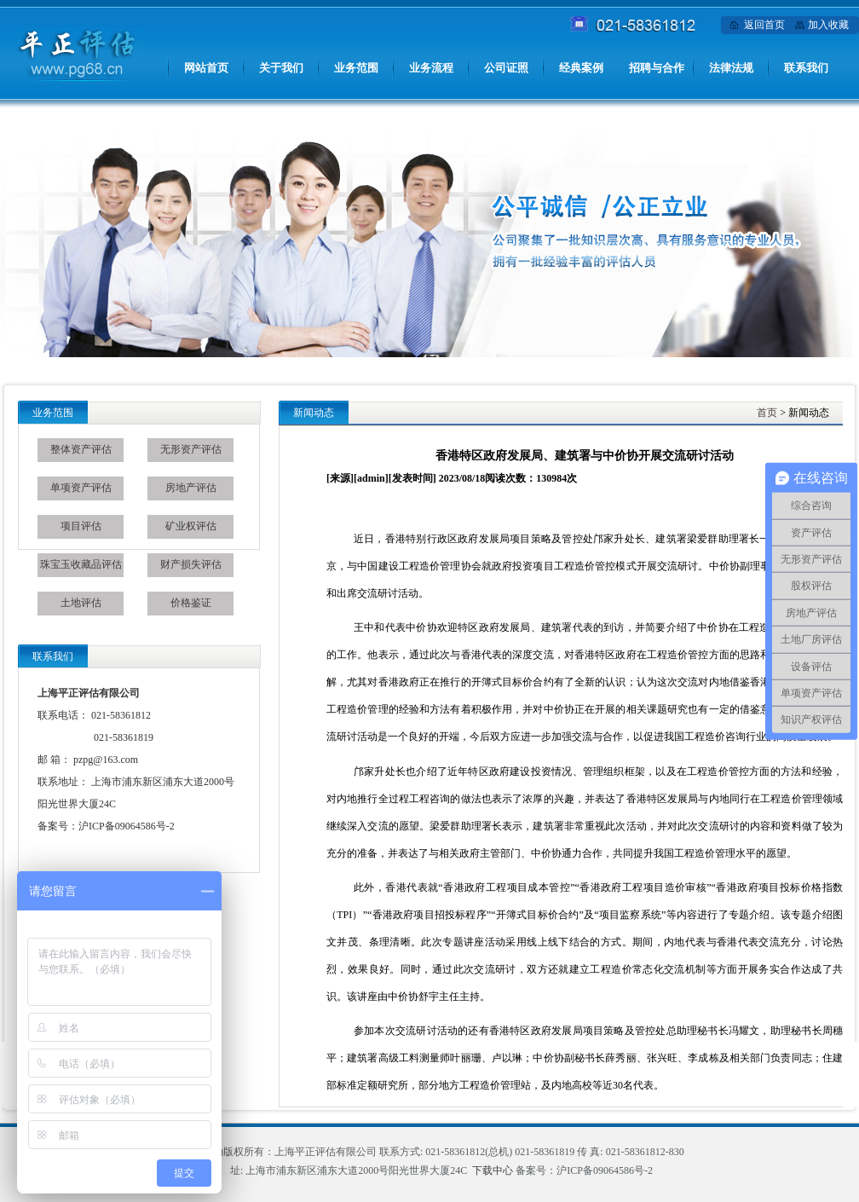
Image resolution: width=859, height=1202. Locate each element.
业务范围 (356, 67)
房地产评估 (190, 488)
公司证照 (506, 67)
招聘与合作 (656, 67)
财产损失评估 (191, 564)
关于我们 (281, 67)
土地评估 (81, 603)
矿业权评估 (190, 526)
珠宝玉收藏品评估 (81, 564)
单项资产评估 (81, 488)
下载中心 (492, 1170)
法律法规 (731, 67)
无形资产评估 (191, 449)
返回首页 (764, 25)
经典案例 (581, 67)
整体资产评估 (81, 449)
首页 (767, 413)
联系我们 (806, 67)
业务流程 (431, 67)
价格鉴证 (190, 603)
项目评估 (81, 526)
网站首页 (206, 67)
